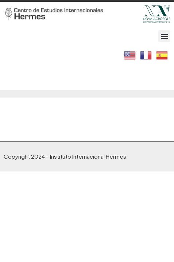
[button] (164, 36)
